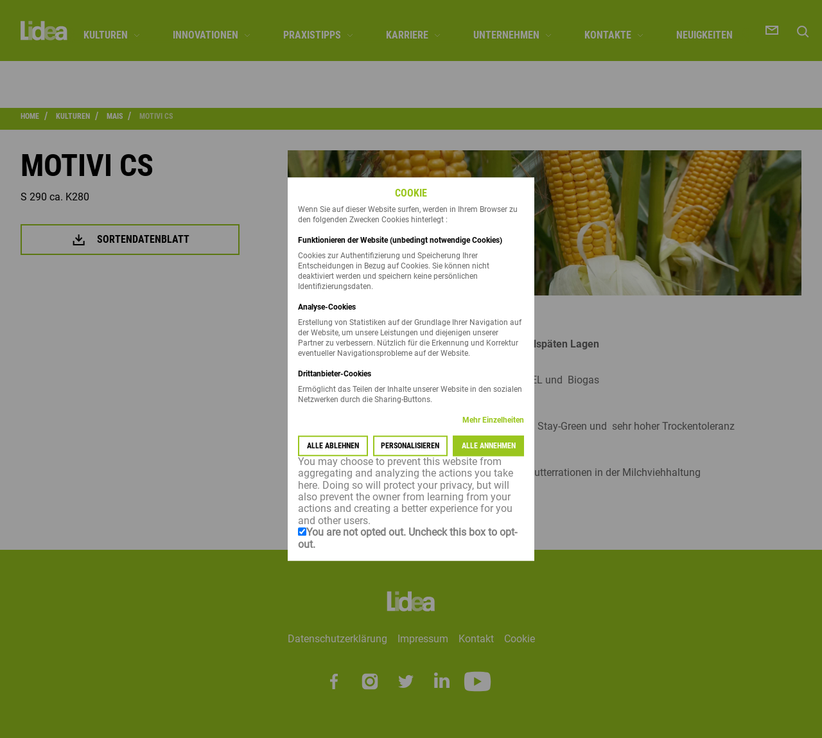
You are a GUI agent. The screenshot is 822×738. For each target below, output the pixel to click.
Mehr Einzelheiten (493, 420)
